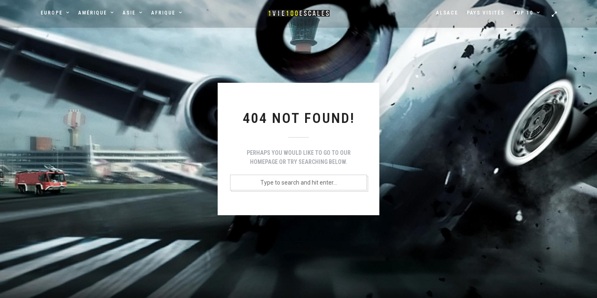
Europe (52, 13)
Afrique (163, 13)
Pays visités (486, 13)
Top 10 (523, 13)
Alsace (447, 13)
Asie (129, 13)
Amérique (92, 13)
